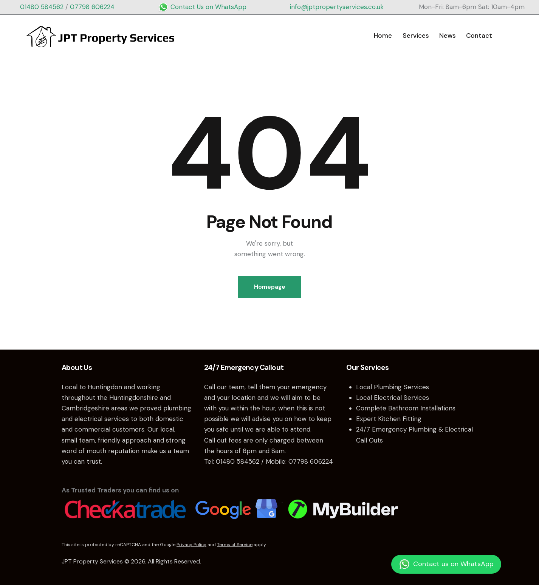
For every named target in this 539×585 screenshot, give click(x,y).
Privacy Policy (191, 545)
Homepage (269, 287)
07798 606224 (92, 7)
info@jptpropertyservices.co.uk (337, 7)
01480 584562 (42, 7)
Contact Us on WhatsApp (202, 7)
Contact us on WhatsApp (446, 564)
